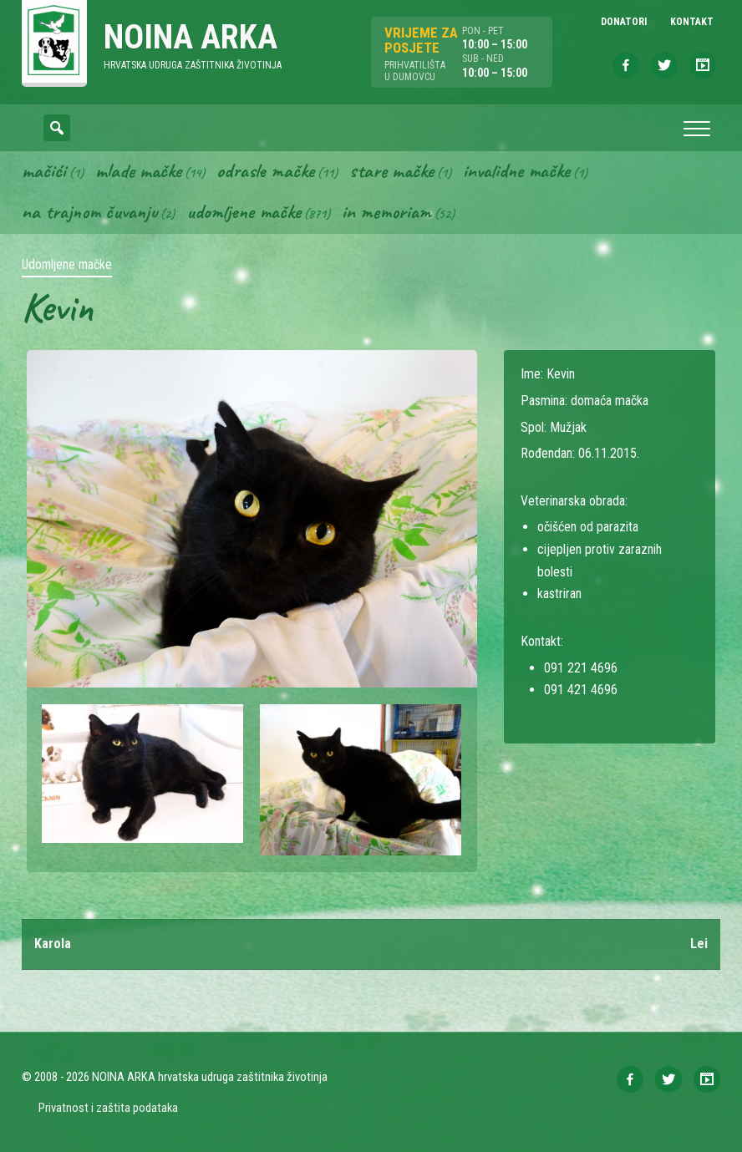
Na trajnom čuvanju (89, 211)
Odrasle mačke (265, 170)
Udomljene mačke (243, 211)
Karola (52, 944)
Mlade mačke (138, 170)
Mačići (44, 170)
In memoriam (386, 211)
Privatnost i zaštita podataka (108, 1107)
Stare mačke (391, 170)
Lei (699, 944)
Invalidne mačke (516, 170)
